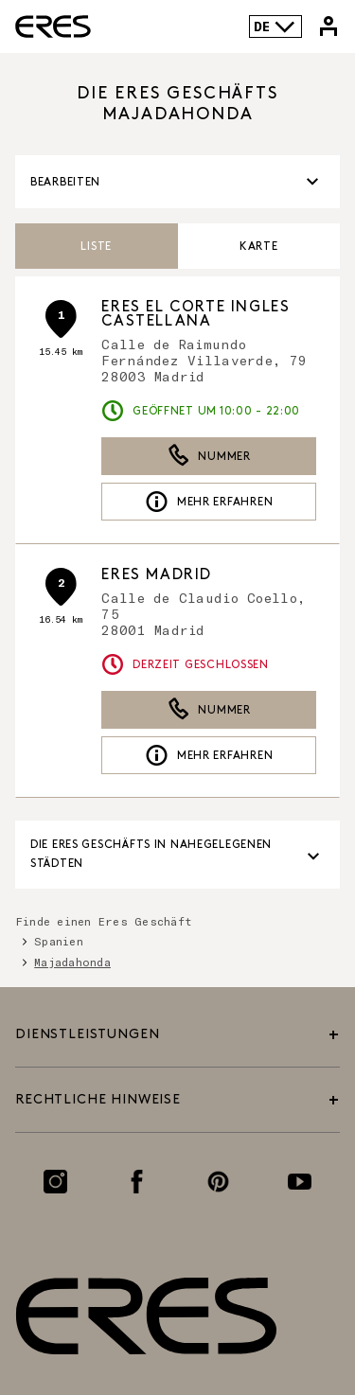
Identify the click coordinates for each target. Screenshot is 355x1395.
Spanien (58, 940)
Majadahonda (72, 961)
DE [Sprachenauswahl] (275, 26)
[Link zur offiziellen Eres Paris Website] (53, 26)
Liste (96, 246)
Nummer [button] (209, 456)
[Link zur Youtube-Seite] (299, 1181)
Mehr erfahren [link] (209, 501)
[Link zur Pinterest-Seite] (218, 1181)
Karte (259, 246)
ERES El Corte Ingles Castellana (195, 314)
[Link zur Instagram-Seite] (55, 1181)
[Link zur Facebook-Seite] (137, 1181)
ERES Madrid (156, 575)
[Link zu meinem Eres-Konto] (328, 26)
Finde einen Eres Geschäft (103, 920)
